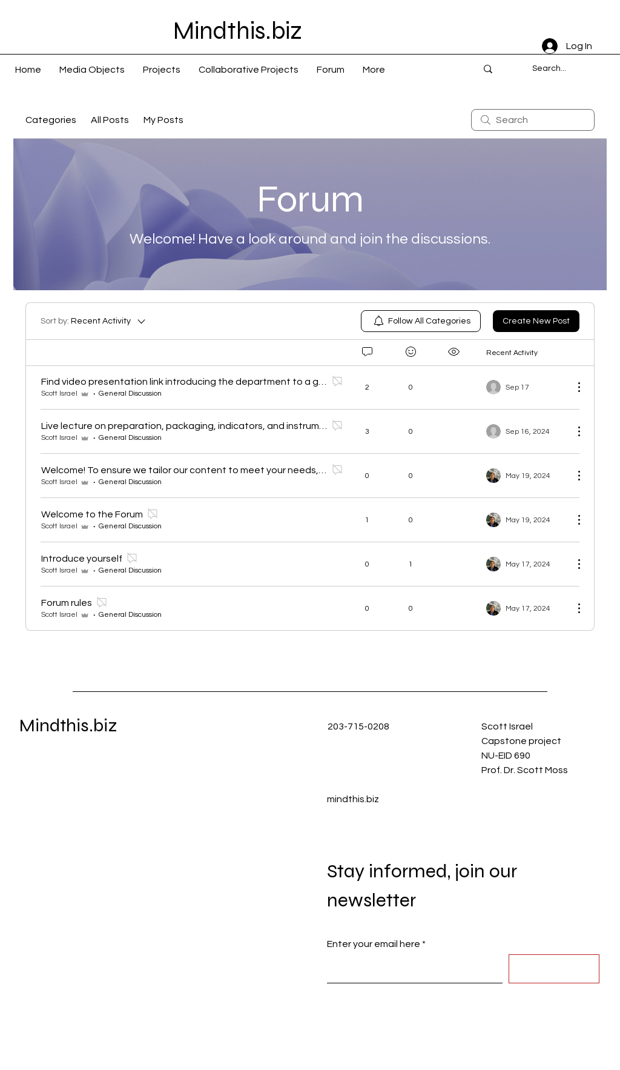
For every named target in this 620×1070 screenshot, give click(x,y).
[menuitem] (421, 321)
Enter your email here (373, 944)
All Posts (110, 120)
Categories (50, 120)
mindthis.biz (353, 799)
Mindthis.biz (68, 725)
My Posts (163, 120)
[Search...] (549, 69)
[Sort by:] (94, 321)
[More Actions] (573, 387)
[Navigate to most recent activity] (525, 387)
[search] (533, 120)
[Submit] (554, 968)
